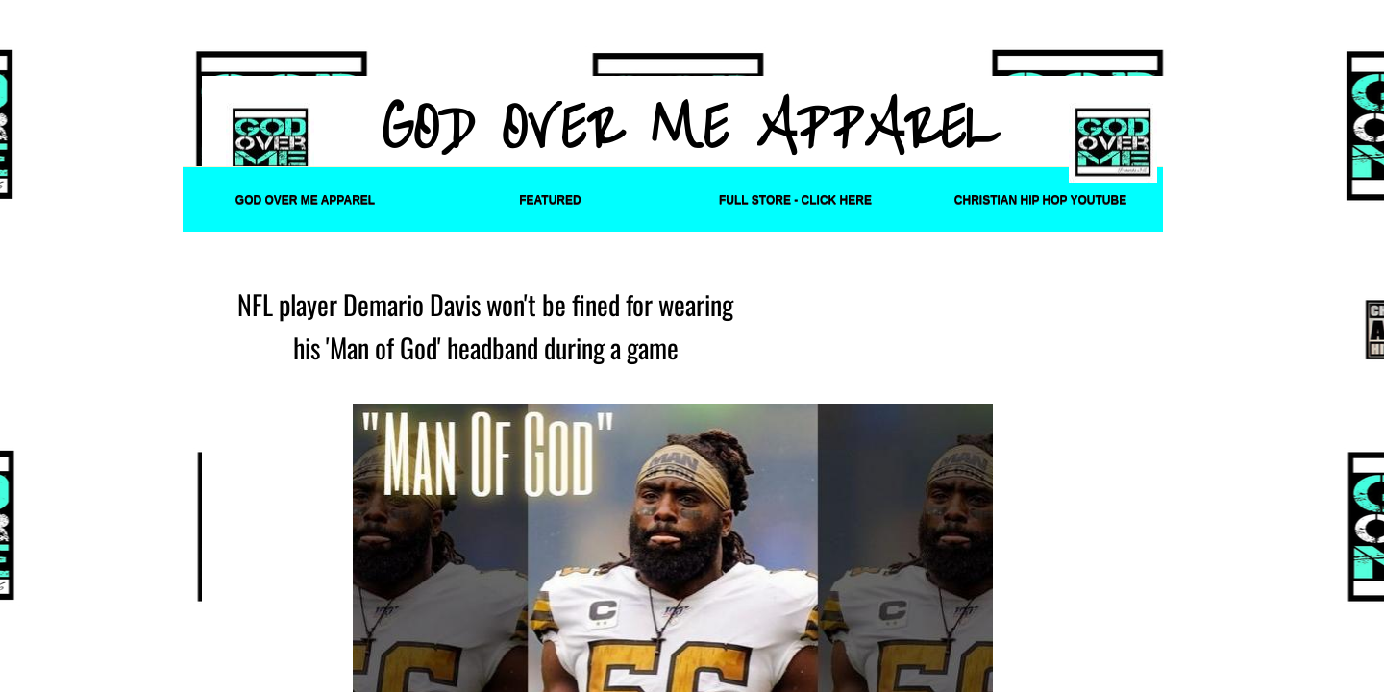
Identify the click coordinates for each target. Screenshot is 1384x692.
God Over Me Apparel (305, 200)
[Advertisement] (670, 44)
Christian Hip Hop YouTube (1040, 200)
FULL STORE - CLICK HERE (795, 200)
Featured (550, 200)
